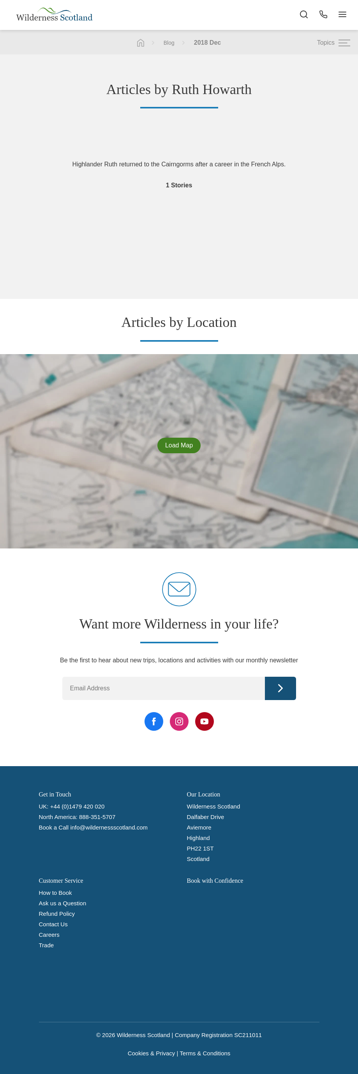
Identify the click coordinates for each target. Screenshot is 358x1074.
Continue (280, 688)
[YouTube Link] (204, 721)
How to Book (55, 892)
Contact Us (53, 924)
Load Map (179, 445)
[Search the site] (303, 15)
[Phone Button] (323, 15)
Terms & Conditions (205, 1053)
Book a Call (54, 827)
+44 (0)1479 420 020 (77, 806)
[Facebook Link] (154, 721)
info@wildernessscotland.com (109, 827)
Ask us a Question (62, 903)
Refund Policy (57, 913)
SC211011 (248, 1035)
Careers (49, 934)
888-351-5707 (97, 817)
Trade (46, 945)
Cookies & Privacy (151, 1053)
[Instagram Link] (179, 721)
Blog (169, 43)
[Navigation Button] (342, 15)
